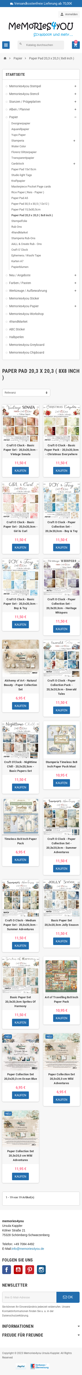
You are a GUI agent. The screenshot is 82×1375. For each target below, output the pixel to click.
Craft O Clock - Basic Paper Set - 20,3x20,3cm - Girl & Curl (20, 527)
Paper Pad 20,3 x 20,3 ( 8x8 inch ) (32, 215)
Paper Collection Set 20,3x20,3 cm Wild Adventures (61, 1079)
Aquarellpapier (20, 129)
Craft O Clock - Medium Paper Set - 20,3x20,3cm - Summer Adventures (20, 925)
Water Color (18, 146)
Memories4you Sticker (24, 298)
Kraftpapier (18, 180)
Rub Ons (16, 226)
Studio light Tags (21, 175)
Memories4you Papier (24, 306)
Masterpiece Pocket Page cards (31, 186)
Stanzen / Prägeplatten (25, 101)
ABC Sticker (17, 329)
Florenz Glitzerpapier (24, 152)
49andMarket (19, 232)
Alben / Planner (19, 109)
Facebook (6, 1269)
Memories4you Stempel (25, 86)
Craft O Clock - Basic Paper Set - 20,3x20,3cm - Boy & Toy (20, 604)
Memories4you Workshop (26, 314)
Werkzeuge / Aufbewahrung (28, 290)
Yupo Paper (18, 134)
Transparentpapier (22, 157)
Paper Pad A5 (19, 198)
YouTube (18, 1269)
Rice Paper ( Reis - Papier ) (27, 192)
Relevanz (10, 392)
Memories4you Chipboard (26, 352)
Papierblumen (19, 267)
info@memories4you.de (28, 1248)
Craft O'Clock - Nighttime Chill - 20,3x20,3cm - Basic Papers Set (20, 766)
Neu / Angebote (19, 275)
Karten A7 (17, 261)
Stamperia (17, 140)
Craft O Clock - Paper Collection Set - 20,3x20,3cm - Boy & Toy (61, 527)
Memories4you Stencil (24, 94)
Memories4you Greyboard (26, 345)
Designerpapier (20, 123)
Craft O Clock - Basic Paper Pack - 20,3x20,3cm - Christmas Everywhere (61, 450)
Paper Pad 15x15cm (23, 169)
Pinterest (29, 1269)
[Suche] (40, 45)
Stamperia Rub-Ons (23, 238)
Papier (13, 117)
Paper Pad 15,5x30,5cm (25, 209)
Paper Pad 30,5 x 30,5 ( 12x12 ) (30, 203)
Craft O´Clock (19, 249)
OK (68, 1297)
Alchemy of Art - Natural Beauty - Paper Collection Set (20, 685)
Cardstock (17, 163)
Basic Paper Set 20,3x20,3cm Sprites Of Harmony (20, 1002)
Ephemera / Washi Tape (26, 255)
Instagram (41, 1269)
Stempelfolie (19, 221)
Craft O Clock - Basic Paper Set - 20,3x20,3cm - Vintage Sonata (20, 450)
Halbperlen (16, 337)
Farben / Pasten (20, 283)
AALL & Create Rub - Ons (26, 244)
